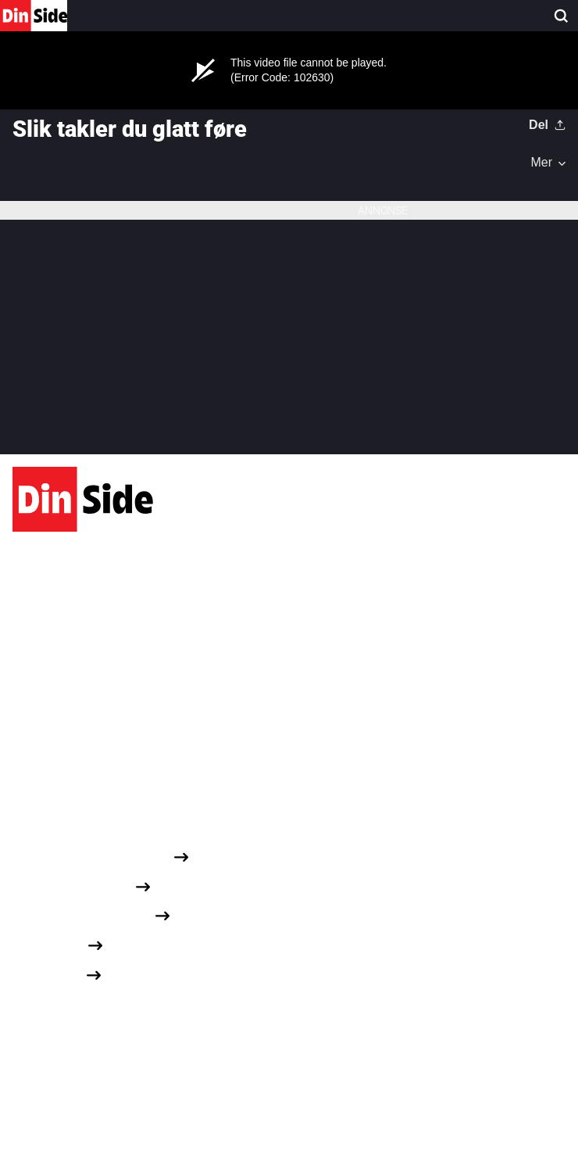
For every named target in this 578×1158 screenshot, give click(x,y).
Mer (541, 162)
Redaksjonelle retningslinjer (91, 855)
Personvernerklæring (72, 885)
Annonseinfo (48, 945)
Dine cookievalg (55, 1003)
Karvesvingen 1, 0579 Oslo (85, 630)
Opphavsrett (47, 974)
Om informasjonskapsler (82, 915)
